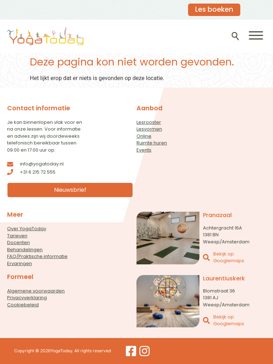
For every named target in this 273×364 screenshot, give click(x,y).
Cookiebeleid (23, 304)
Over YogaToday (26, 228)
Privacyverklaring (27, 297)
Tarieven (17, 235)
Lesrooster (148, 122)
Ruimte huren (151, 142)
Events (143, 150)
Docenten (18, 242)
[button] (256, 35)
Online (143, 136)
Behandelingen (25, 249)
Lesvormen (149, 129)
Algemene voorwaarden (36, 290)
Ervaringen (19, 263)
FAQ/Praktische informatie (37, 256)
